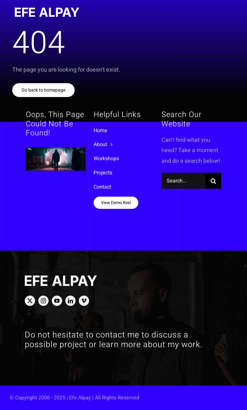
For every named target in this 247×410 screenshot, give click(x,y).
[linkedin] (70, 301)
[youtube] (57, 301)
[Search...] (183, 181)
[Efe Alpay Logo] (47, 10)
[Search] (213, 181)
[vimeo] (84, 301)
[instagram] (43, 301)
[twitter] (30, 301)
